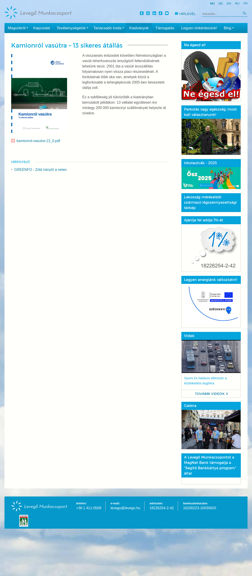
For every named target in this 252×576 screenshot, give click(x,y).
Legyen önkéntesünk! (199, 28)
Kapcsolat (41, 28)
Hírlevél (185, 14)
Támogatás (164, 28)
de (220, 3)
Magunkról (19, 27)
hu (212, 3)
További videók (210, 394)
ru (237, 3)
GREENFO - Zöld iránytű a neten (40, 170)
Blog (230, 27)
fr (246, 3)
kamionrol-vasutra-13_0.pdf (38, 141)
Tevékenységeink (73, 27)
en (229, 3)
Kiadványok (139, 28)
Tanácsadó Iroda (109, 27)
